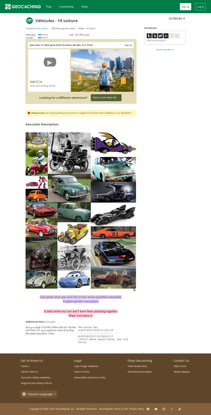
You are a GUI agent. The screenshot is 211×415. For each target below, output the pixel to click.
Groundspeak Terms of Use (113, 408)
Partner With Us (29, 371)
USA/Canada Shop (137, 366)
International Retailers (140, 371)
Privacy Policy (136, 408)
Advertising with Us (165, 49)
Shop (84, 6)
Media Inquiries (182, 371)
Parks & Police (82, 371)
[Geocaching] (23, 6)
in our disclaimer (123, 113)
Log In (200, 6)
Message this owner (65, 28)
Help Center (180, 366)
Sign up (185, 6)
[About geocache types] (29, 21)
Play (48, 6)
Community (66, 6)
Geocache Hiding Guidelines (35, 377)
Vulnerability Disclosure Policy (90, 377)
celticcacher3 (42, 28)
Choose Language (39, 394)
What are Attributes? (156, 40)
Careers (25, 366)
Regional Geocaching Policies (36, 383)
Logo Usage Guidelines (86, 366)
